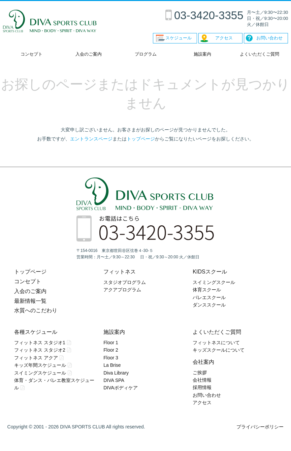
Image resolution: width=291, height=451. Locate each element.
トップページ (141, 138)
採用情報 (202, 387)
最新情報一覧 (30, 301)
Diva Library (116, 373)
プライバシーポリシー (260, 426)
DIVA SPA (113, 380)
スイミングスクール (214, 282)
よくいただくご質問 (259, 54)
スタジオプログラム (124, 282)
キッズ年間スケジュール (40, 365)
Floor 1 (110, 342)
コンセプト (31, 54)
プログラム (146, 54)
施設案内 (202, 54)
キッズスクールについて (219, 350)
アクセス (202, 402)
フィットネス (119, 272)
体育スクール (207, 289)
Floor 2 (110, 350)
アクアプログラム (122, 289)
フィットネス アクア (36, 357)
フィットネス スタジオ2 (39, 350)
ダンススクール (209, 305)
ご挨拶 (200, 372)
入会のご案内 (88, 54)
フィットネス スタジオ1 (39, 342)
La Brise (112, 365)
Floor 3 (110, 357)
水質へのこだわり (35, 310)
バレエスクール (209, 297)
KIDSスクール (210, 272)
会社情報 (202, 380)
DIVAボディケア (120, 387)
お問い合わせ (207, 395)
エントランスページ (91, 138)
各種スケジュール (35, 332)
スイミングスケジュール (40, 373)
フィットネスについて (216, 342)
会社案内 (203, 362)
